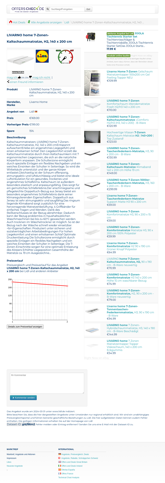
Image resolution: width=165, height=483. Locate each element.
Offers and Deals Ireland (70, 466)
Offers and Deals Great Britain (72, 462)
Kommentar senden (23, 397)
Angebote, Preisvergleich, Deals (73, 454)
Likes (9, 462)
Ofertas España (66, 470)
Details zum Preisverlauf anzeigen (25, 326)
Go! (88, 9)
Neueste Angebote (15, 466)
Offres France (65, 474)
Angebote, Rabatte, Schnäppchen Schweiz (78, 458)
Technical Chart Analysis (68, 477)
